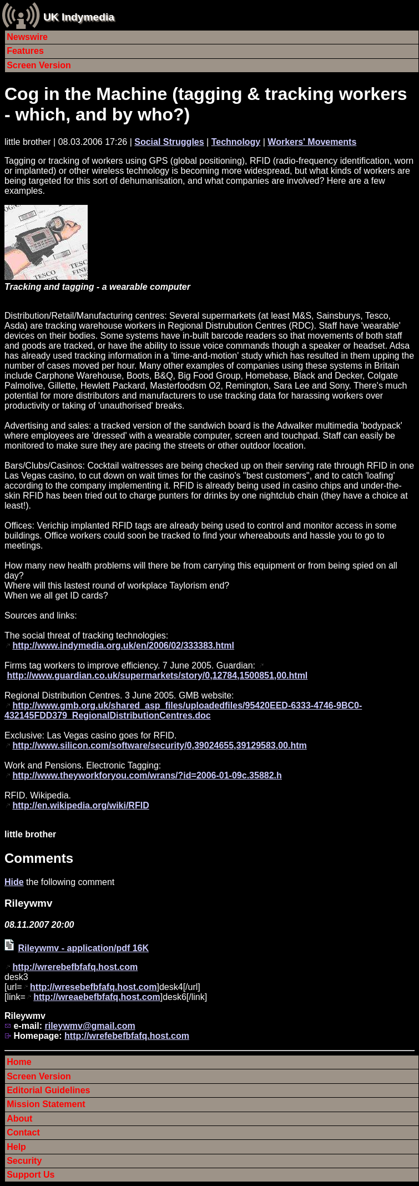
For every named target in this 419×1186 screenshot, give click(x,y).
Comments (38, 858)
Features (25, 51)
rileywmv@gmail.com (89, 1026)
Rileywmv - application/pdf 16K (83, 948)
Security (24, 1160)
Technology (236, 142)
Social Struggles (169, 142)
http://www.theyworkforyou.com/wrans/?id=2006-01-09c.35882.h (146, 775)
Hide (14, 882)
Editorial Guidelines (48, 1090)
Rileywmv (28, 903)
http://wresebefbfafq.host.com (93, 987)
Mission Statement (46, 1104)
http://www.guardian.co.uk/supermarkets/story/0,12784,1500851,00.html (157, 675)
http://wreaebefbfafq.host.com (96, 997)
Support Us (30, 1174)
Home (19, 1062)
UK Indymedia (78, 17)
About (19, 1118)
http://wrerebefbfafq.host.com (75, 967)
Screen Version (39, 65)
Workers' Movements (311, 142)
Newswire (27, 37)
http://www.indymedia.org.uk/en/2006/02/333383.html (123, 645)
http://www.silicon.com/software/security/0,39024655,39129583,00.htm (159, 745)
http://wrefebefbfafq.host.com (126, 1036)
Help (16, 1147)
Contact (23, 1132)
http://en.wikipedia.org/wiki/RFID (80, 805)
